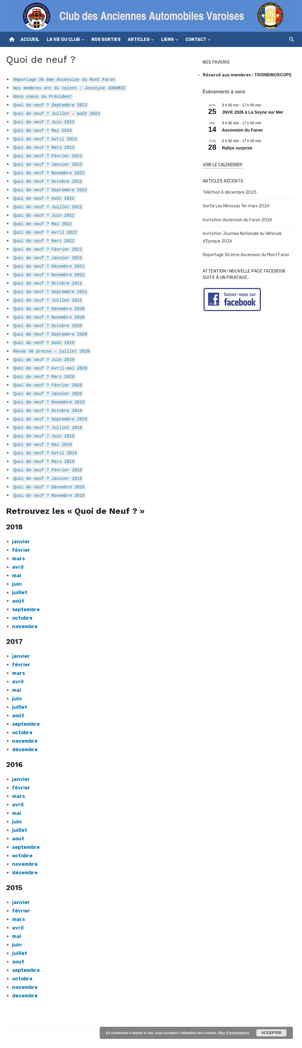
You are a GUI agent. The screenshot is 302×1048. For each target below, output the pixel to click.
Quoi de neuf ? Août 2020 (44, 342)
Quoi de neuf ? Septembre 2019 (50, 419)
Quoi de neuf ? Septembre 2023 (50, 105)
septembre (26, 609)
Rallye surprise (237, 148)
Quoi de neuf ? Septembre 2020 (50, 334)
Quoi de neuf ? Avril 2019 (45, 453)
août (18, 601)
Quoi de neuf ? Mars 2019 (44, 461)
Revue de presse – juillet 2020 (51, 351)
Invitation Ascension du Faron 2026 (237, 220)
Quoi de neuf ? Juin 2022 (44, 215)
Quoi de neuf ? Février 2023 (47, 156)
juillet (19, 592)
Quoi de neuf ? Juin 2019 (44, 436)
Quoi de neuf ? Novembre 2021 (49, 274)
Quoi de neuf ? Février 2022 (47, 249)
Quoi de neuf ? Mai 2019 (42, 444)
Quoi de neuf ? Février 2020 (47, 385)
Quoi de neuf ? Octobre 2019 (47, 410)
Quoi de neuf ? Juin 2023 (44, 122)
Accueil (30, 39)
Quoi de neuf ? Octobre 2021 (47, 283)
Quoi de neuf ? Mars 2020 (44, 376)
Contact (195, 39)
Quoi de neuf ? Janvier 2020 (47, 393)
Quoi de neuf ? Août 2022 (44, 198)
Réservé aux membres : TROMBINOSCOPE (247, 75)
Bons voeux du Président (42, 96)
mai (16, 690)
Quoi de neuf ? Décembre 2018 (49, 487)
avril (18, 805)
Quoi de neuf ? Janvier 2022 (47, 257)
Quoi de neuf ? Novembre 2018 (49, 495)
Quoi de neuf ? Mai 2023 (42, 130)
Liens (167, 39)
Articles (139, 39)
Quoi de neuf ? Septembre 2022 (50, 190)
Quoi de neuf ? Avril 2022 (45, 232)
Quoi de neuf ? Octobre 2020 (47, 325)
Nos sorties (106, 39)
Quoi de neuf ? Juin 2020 (44, 359)
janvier (21, 902)
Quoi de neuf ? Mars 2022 (44, 240)
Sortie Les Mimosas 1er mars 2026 (236, 206)
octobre (22, 618)
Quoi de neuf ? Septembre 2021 (50, 291)
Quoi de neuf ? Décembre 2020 (49, 308)
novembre (25, 626)
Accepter (271, 1033)
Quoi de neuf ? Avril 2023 (45, 139)
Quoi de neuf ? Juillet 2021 (47, 300)
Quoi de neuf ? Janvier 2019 (47, 478)
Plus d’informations (233, 1033)
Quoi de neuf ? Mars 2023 (44, 147)
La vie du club (63, 39)
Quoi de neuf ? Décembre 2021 (49, 266)
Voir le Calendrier (222, 164)
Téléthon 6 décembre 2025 (230, 192)
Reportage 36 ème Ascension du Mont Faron (64, 79)
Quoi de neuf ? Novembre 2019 (49, 402)
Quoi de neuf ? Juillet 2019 (47, 427)
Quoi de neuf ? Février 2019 (47, 470)
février (21, 550)
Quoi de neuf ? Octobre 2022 (47, 181)
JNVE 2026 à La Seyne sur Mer (253, 112)
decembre (25, 996)
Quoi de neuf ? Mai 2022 (42, 223)
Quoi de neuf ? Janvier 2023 (47, 164)
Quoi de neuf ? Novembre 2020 (49, 317)
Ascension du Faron (242, 130)
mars (18, 558)
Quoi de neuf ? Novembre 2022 (49, 173)
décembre (25, 749)
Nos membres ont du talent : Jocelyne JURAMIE (69, 88)
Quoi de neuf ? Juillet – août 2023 (56, 113)
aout (18, 839)
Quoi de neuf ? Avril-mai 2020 (50, 368)
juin (17, 584)
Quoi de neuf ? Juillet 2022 (47, 206)
